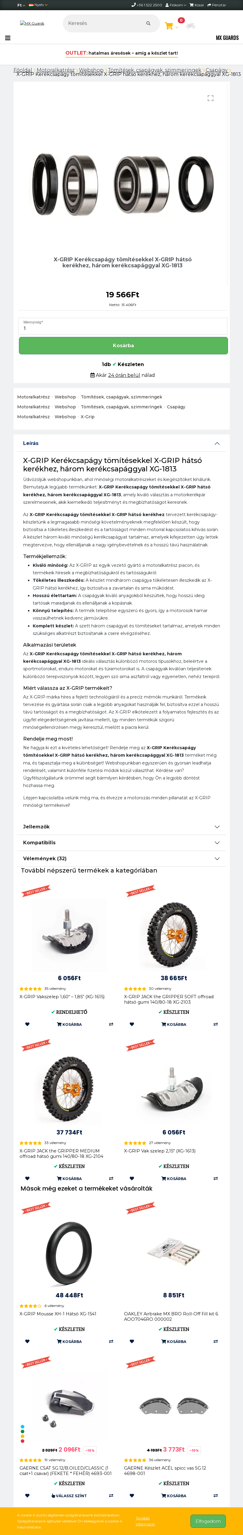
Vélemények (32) (45, 858)
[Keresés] (111, 23)
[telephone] (134, 5)
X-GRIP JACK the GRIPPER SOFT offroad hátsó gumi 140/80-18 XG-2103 (169, 999)
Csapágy (216, 70)
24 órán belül (124, 375)
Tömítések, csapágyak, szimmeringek (154, 70)
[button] (190, 26)
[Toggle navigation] (8, 38)
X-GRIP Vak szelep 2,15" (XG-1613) (160, 1151)
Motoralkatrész (55, 70)
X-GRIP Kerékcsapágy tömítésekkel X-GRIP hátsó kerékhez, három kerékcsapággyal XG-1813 (129, 74)
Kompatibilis (39, 843)
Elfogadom (208, 1521)
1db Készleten (123, 364)
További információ (145, 1521)
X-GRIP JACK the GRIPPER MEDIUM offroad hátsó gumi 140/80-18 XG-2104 (61, 1153)
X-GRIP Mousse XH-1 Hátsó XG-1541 (58, 1314)
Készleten (173, 1012)
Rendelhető (69, 1012)
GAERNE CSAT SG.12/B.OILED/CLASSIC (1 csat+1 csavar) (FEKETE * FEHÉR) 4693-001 (66, 1470)
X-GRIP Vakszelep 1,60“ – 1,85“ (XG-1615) (62, 996)
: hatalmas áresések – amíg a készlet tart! (121, 53)
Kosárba (123, 345)
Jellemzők (36, 827)
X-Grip (88, 416)
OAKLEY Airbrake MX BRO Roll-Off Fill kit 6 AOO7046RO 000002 (171, 1316)
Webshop (91, 70)
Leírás (30, 443)
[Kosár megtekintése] (171, 26)
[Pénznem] (21, 5)
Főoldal (23, 70)
